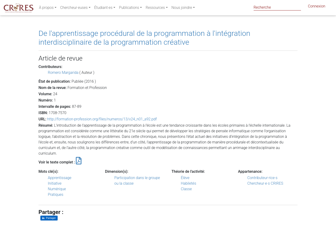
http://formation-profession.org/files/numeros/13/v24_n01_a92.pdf (102, 119)
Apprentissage (59, 178)
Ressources (155, 8)
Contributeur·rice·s (262, 178)
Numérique (57, 189)
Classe (186, 189)
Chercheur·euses (74, 8)
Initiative (55, 183)
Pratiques (55, 194)
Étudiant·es (103, 8)
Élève (185, 178)
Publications (129, 8)
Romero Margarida (63, 72)
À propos (46, 8)
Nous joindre (182, 8)
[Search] (277, 7)
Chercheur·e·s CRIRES (265, 183)
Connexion (316, 7)
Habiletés (188, 183)
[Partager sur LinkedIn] (49, 218)
